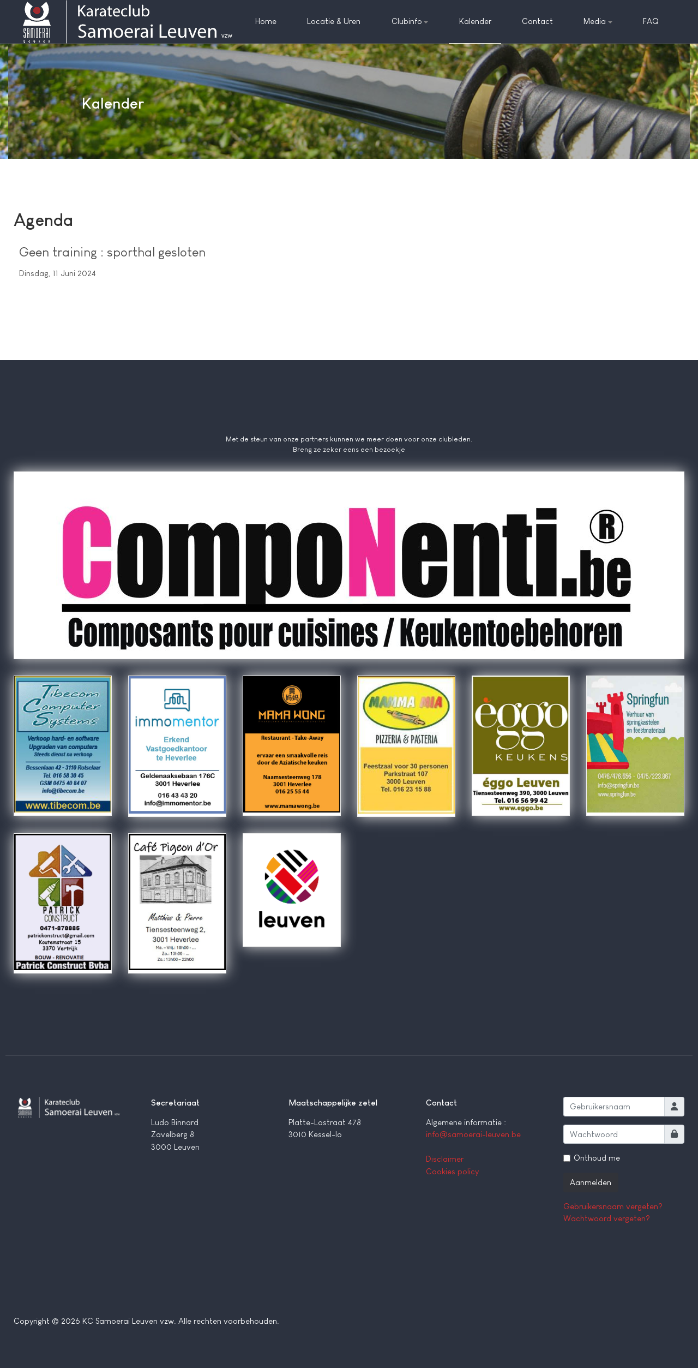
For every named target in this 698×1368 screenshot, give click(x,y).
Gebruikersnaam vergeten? (613, 1206)
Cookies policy (452, 1171)
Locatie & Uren (333, 21)
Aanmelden (590, 1182)
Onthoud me (597, 1157)
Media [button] (597, 21)
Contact (537, 21)
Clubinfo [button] (410, 21)
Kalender (475, 21)
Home (265, 21)
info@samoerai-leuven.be (473, 1134)
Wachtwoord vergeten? (606, 1218)
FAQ (651, 21)
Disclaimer (445, 1158)
